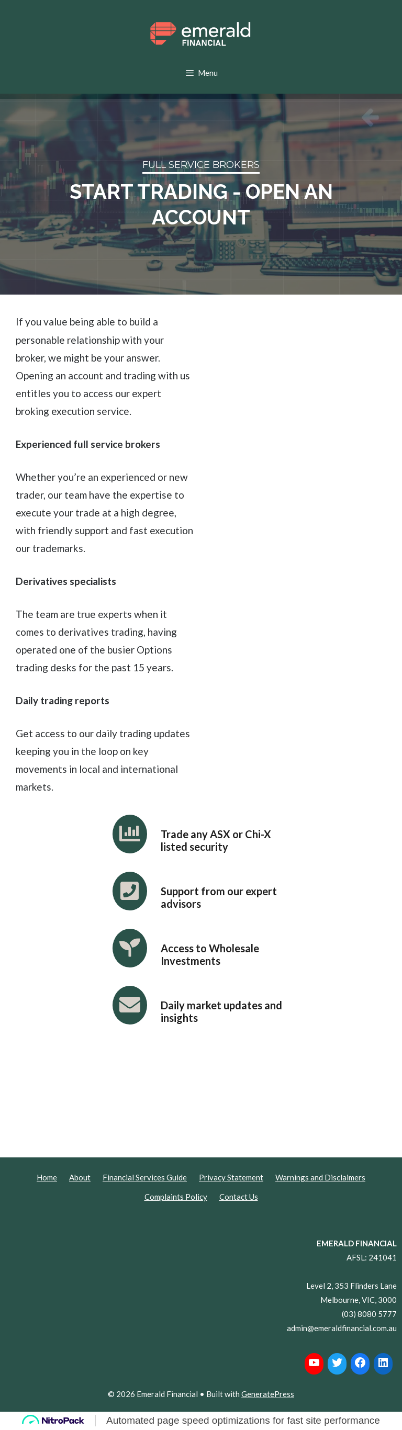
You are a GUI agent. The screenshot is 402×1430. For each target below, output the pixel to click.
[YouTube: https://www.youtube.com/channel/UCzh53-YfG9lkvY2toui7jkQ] (314, 1362)
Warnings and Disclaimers (320, 1177)
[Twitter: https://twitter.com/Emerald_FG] (337, 1362)
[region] (201, 194)
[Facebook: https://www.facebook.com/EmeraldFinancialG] (360, 1362)
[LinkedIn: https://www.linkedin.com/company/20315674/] (383, 1362)
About (80, 1177)
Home (47, 1177)
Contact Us (238, 1196)
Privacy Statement (231, 1177)
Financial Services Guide (145, 1177)
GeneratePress (267, 1394)
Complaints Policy (175, 1196)
